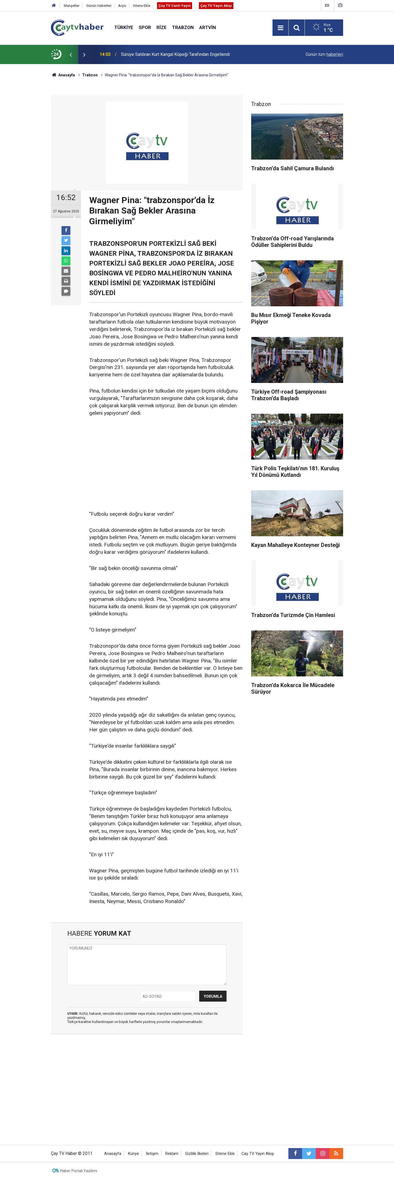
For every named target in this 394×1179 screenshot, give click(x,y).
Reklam (171, 1153)
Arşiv (122, 6)
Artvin (207, 27)
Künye (133, 1153)
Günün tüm (324, 54)
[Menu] (280, 28)
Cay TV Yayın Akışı (258, 1153)
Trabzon (183, 27)
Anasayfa (112, 1153)
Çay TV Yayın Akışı (216, 6)
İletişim (152, 1153)
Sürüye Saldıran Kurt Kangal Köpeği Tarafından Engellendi (175, 54)
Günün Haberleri (98, 6)
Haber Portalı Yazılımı (78, 1171)
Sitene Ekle (141, 6)
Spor (145, 27)
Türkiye (123, 27)
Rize (162, 27)
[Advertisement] (166, 464)
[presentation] (70, 54)
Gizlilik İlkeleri (196, 1153)
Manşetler (71, 6)
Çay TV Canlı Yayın (174, 6)
